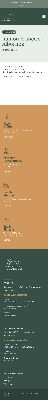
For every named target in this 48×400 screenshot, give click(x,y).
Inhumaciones (9, 32)
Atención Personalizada (12, 159)
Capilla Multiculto (10, 193)
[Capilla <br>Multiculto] (6, 185)
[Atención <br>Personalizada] (6, 151)
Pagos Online (7, 125)
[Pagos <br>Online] (6, 116)
